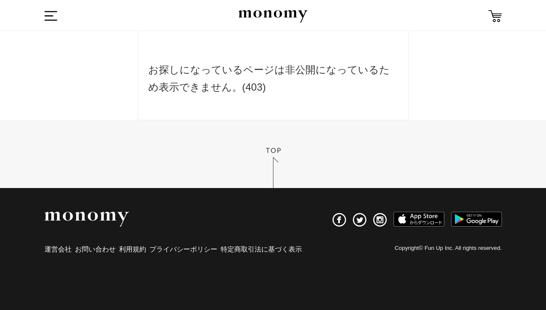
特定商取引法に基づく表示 (261, 249)
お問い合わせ (95, 249)
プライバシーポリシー (183, 249)
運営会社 (58, 249)
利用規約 (132, 249)
